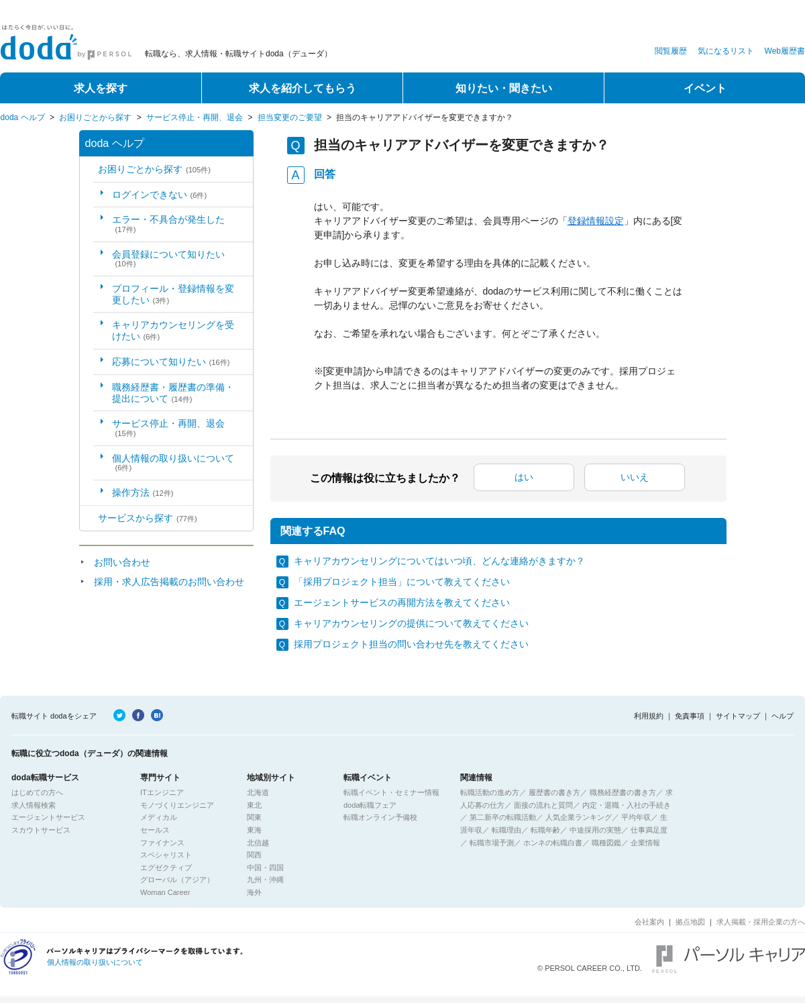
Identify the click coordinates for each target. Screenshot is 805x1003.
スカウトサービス (40, 830)
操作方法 (143, 492)
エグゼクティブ (166, 867)
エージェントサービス (48, 817)
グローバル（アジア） (177, 880)
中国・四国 (265, 867)
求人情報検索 (33, 805)
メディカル (158, 817)
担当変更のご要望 (290, 117)
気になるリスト (726, 51)
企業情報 (645, 843)
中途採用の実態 (595, 830)
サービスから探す (147, 518)
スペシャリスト (166, 855)
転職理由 (506, 830)
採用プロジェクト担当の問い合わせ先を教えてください (411, 644)
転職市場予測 (492, 843)
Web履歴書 (785, 51)
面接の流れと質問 (543, 805)
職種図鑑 (606, 843)
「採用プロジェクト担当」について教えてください (402, 581)
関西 (254, 855)
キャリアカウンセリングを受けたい (173, 330)
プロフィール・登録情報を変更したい (173, 294)
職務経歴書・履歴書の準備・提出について (173, 393)
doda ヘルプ (23, 117)
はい (524, 477)
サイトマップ (738, 716)
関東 (254, 817)
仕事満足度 (649, 830)
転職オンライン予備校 (380, 817)
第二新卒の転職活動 (503, 817)
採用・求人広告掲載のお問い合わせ (169, 581)
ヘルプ (782, 716)
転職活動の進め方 (489, 792)
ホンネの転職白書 (552, 843)
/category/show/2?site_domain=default (89, 518)
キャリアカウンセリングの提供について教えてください (411, 623)
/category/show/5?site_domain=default (89, 169)
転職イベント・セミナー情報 (391, 792)
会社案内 (649, 922)
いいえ (635, 477)
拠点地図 (690, 922)
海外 (254, 892)
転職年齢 (545, 830)
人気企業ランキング (578, 817)
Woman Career (165, 892)
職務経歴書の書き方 (623, 792)
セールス (155, 830)
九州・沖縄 (265, 880)
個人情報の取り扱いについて (173, 462)
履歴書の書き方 (554, 792)
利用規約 (648, 716)
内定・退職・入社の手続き (626, 805)
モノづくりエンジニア (177, 805)
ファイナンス (162, 843)
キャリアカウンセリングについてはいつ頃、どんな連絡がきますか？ (439, 561)
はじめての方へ (37, 792)
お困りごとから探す (95, 117)
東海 (254, 830)
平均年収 (636, 817)
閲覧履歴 (671, 51)
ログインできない (159, 194)
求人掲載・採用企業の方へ (760, 922)
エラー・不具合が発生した (168, 223)
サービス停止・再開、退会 (194, 117)
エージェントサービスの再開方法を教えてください (402, 602)
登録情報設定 (596, 220)
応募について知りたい (171, 361)
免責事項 (689, 716)
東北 (254, 805)
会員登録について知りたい (168, 258)
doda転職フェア (369, 805)
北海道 (258, 792)
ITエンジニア (162, 792)
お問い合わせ (122, 562)
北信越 (258, 843)
